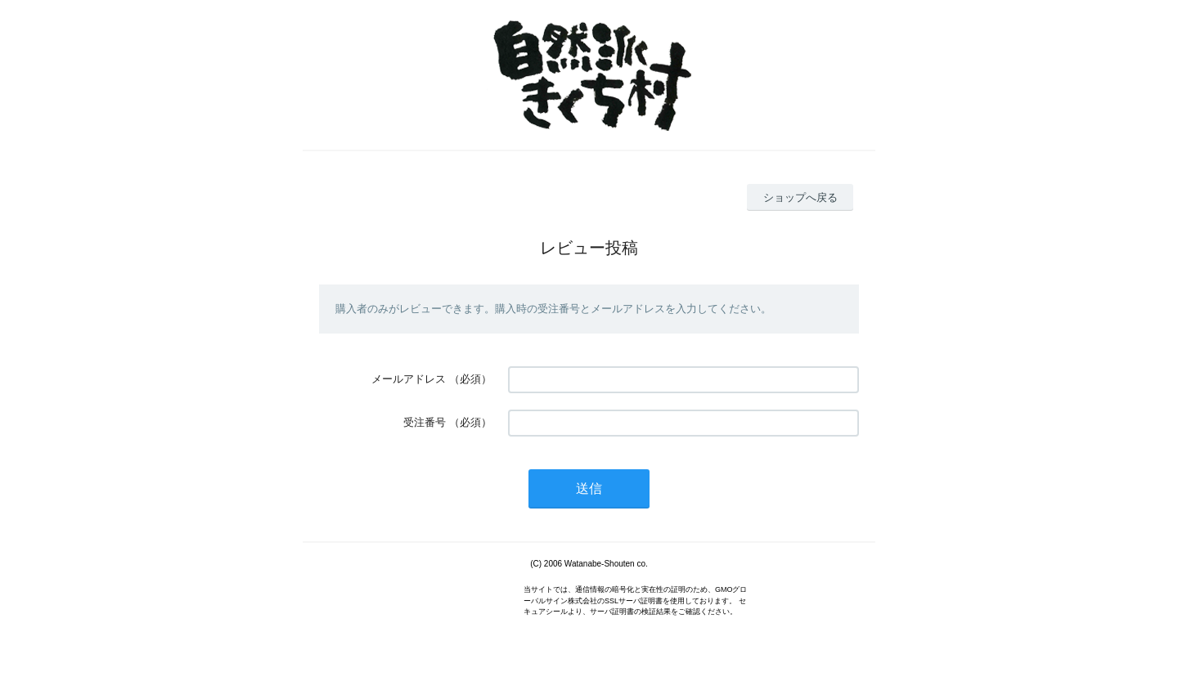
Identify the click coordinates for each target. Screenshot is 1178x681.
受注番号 (424, 422)
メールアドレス (408, 379)
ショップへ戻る (800, 197)
